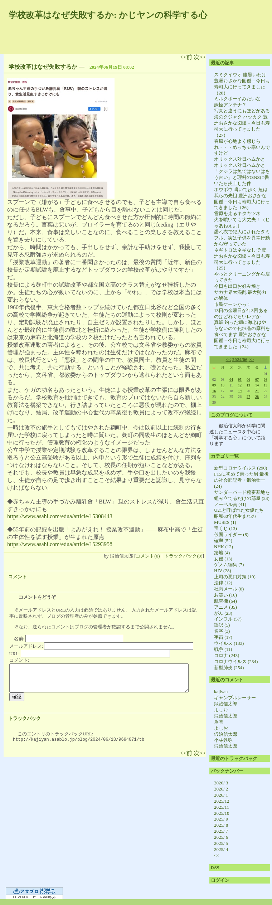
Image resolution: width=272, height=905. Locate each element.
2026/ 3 (221, 782)
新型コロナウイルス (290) (240, 468)
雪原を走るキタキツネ (237, 213)
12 (240, 385)
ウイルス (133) (229, 643)
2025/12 (221, 801)
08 (265, 379)
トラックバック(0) (183, 556)
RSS (215, 867)
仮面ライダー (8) (231, 534)
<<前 (187, 57)
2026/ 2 (221, 789)
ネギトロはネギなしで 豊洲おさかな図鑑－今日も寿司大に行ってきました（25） (242, 259)
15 (265, 385)
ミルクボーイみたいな (237, 98)
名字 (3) (222, 631)
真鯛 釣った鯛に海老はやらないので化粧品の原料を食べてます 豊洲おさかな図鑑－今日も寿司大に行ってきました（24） (242, 334)
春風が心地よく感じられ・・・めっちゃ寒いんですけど (242, 147)
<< (228, 359)
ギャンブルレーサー (235, 697)
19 (240, 391)
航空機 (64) (225, 601)
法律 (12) (223, 582)
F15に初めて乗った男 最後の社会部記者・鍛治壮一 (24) (241, 480)
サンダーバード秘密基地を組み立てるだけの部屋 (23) (242, 495)
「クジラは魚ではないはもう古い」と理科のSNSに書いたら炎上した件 (242, 177)
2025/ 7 (221, 831)
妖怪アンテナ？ (230, 104)
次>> (200, 57)
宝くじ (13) (225, 528)
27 (248, 397)
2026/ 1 (221, 795)
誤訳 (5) (222, 625)
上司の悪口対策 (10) (235, 576)
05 (240, 379)
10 (222, 385)
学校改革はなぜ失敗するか (43, 67)
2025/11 (221, 807)
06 (248, 379)
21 (257, 391)
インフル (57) (228, 619)
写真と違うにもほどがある (242, 110)
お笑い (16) (225, 595)
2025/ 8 (221, 825)
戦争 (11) (223, 649)
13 (248, 385)
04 (231, 379)
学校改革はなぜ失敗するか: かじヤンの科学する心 (108, 15)
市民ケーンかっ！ (232, 304)
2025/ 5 (221, 843)
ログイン (220, 880)
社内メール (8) (229, 589)
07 (257, 379)
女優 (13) (223, 558)
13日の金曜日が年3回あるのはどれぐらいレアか (241, 313)
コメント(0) (148, 556)
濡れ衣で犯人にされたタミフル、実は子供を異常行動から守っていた (242, 238)
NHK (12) (223, 546)
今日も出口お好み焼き (237, 286)
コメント (17, 576)
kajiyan (221, 691)
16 (214, 391)
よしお (221, 709)
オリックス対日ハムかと (239, 159)
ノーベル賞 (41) (230, 504)
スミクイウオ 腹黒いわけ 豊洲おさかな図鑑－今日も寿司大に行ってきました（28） (242, 84)
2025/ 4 (221, 849)
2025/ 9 (221, 819)
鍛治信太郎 (225, 703)
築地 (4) (222, 552)
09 (214, 385)
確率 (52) (223, 540)
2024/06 (240, 359)
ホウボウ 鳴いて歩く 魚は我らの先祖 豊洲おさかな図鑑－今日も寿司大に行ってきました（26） (242, 198)
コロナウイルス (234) (236, 661)
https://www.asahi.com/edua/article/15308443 (59, 516)
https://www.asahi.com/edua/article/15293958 (59, 544)
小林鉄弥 (223, 740)
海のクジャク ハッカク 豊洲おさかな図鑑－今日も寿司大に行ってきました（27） (242, 126)
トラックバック (24, 718)
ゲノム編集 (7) (229, 564)
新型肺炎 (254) (229, 667)
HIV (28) (222, 570)
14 (257, 385)
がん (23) (223, 613)
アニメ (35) (225, 607)
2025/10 (221, 813)
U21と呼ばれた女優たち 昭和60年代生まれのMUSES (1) (241, 516)
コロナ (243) (226, 655)
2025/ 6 (221, 837)
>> (251, 359)
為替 (218, 722)
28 (257, 397)
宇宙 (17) (223, 637)
